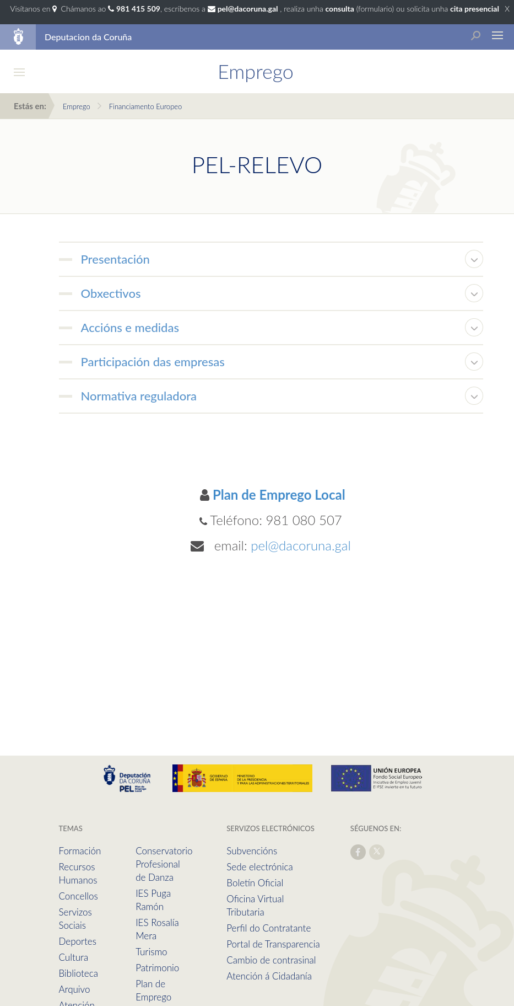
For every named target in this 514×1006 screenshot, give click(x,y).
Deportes (77, 941)
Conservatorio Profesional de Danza (164, 864)
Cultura (74, 957)
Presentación (115, 259)
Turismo (151, 951)
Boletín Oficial (254, 883)
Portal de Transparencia (273, 944)
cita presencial (474, 8)
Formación (80, 851)
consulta (339, 8)
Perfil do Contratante (268, 928)
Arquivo (74, 989)
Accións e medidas (130, 327)
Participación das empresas (153, 361)
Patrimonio (157, 967)
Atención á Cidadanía (269, 976)
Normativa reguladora (139, 395)
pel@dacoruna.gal (301, 545)
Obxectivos (111, 293)
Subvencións (251, 851)
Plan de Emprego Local (279, 494)
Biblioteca (78, 973)
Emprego (76, 106)
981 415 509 (138, 8)
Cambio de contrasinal (271, 960)
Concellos (78, 896)
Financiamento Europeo (145, 106)
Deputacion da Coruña (88, 36)
